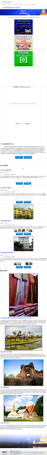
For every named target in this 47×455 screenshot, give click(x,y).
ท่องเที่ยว (9, 4)
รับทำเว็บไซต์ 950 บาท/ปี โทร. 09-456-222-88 (11, 7)
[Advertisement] (23, 76)
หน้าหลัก (4, 4)
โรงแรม (14, 4)
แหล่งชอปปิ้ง (26, 4)
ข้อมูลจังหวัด (20, 4)
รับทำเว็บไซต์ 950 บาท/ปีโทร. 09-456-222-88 (7, 2)
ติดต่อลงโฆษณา (34, 4)
